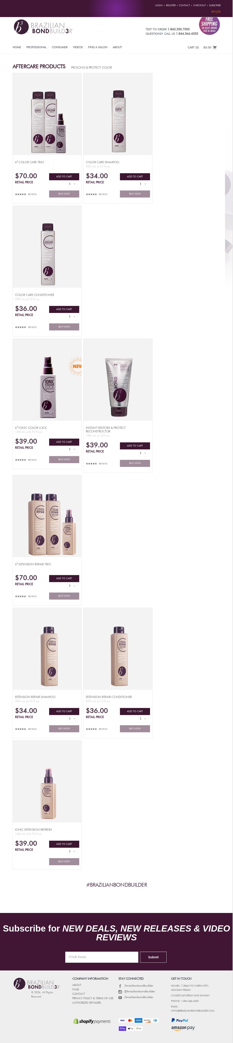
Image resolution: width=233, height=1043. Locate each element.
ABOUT (76, 985)
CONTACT (78, 994)
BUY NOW (64, 194)
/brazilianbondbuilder (135, 985)
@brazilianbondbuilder (136, 991)
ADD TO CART (64, 176)
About (117, 47)
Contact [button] (184, 5)
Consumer (59, 47)
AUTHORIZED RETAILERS (86, 1003)
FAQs (75, 989)
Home (17, 47)
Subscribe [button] (215, 5)
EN (213, 11)
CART (193, 47)
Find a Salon (97, 47)
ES (219, 11)
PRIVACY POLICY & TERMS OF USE (92, 998)
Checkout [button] (199, 5)
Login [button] (159, 5)
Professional (36, 47)
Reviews (32, 194)
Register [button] (171, 5)
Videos (78, 47)
